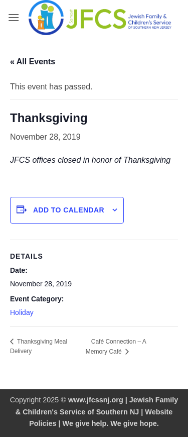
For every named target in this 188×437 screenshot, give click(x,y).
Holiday (22, 312)
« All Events (32, 61)
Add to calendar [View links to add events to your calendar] (68, 210)
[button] (14, 17)
